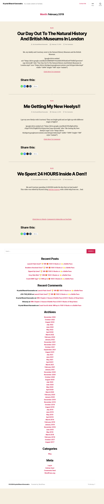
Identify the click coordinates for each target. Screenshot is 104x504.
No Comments (53, 52)
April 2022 (50, 348)
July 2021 (49, 370)
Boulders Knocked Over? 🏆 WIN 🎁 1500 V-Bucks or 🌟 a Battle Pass (50, 283)
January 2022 (50, 355)
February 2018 (50, 453)
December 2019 (50, 415)
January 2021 (50, 385)
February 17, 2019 (62, 49)
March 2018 (50, 450)
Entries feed (49, 483)
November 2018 (50, 443)
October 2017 (50, 455)
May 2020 (49, 403)
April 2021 (50, 378)
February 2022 (50, 353)
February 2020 (49, 410)
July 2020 (50, 398)
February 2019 (50, 438)
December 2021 (50, 358)
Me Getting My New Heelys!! (52, 114)
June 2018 (50, 445)
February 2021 (50, 383)
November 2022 (50, 333)
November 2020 (50, 390)
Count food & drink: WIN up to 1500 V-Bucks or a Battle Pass (60, 321)
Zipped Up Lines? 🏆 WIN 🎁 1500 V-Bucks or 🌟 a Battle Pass (50, 287)
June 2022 (50, 343)
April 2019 (50, 433)
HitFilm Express (56, 203)
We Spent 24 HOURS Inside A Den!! (52, 184)
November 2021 (50, 360)
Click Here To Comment (52, 80)
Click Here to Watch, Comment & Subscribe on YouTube (52, 235)
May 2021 (49, 375)
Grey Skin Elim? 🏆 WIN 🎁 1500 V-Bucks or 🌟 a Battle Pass (49, 291)
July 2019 (49, 425)
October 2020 (50, 393)
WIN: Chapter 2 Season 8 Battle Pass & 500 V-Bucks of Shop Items (60, 313)
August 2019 (50, 423)
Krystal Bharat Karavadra (13, 3)
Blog (52, 28)
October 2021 (50, 363)
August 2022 (50, 338)
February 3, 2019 (56, 120)
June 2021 (50, 373)
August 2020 (50, 395)
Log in (50, 481)
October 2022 (50, 335)
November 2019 (50, 418)
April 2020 (50, 405)
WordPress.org (49, 488)
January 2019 (50, 440)
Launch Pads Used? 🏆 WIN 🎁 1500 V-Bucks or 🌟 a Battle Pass (50, 279)
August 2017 (49, 458)
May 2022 (49, 345)
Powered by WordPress (38, 500)
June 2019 (50, 428)
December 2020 (50, 388)
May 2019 (49, 430)
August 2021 (49, 368)
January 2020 (50, 413)
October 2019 (50, 420)
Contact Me (82, 3)
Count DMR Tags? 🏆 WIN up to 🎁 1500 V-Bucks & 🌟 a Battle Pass (50, 294)
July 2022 (49, 340)
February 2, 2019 (56, 193)
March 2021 (50, 380)
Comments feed (50, 486)
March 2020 (49, 408)
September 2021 (50, 365)
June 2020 (50, 400)
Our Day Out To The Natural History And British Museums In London (52, 39)
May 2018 (49, 448)
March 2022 (49, 350)
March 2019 (50, 435)
